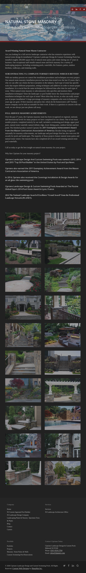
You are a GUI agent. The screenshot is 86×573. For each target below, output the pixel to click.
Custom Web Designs (20, 568)
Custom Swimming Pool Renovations (20, 555)
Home (9, 509)
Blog (8, 524)
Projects (9, 549)
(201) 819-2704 (56, 550)
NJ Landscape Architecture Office (56, 512)
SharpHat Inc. (37, 568)
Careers (9, 529)
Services (48, 509)
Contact (9, 527)
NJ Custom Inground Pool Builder (18, 512)
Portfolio (10, 546)
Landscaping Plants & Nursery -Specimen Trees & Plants (23, 519)
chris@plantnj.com (57, 553)
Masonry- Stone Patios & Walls (17, 552)
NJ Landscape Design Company (18, 515)
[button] (26, 7)
